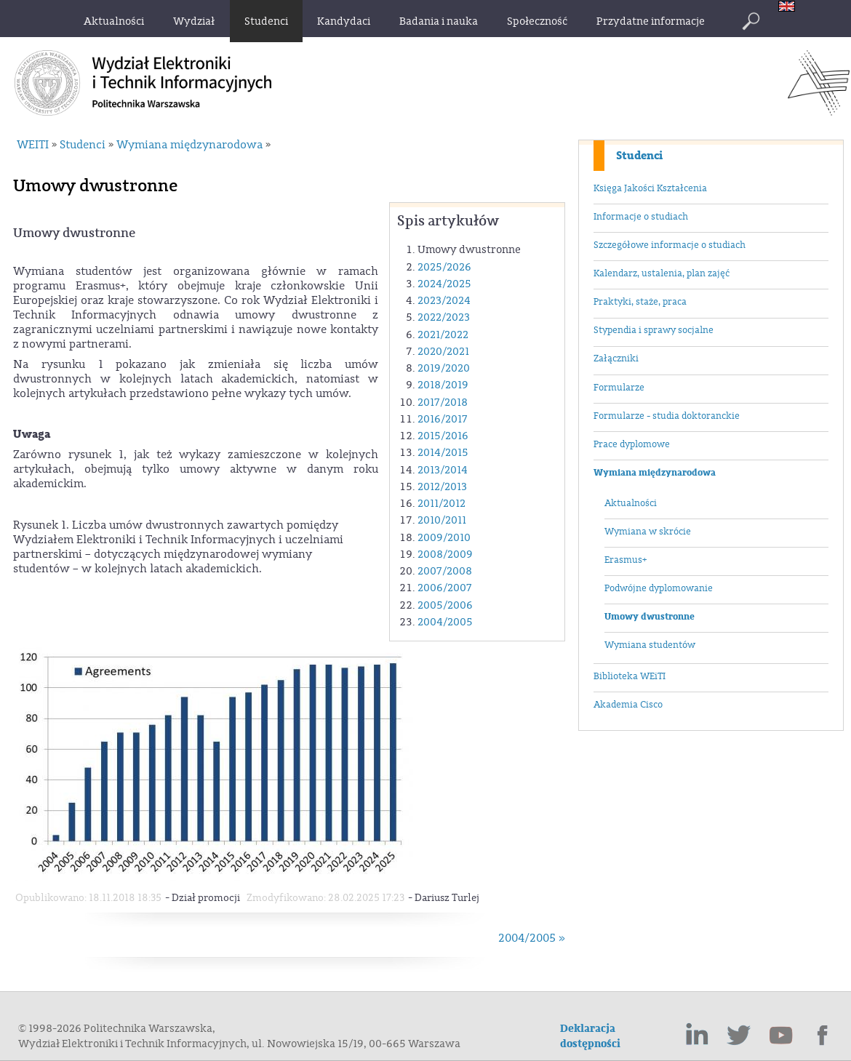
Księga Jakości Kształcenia (650, 188)
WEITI (33, 144)
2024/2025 (444, 284)
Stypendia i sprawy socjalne (654, 330)
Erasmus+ (625, 560)
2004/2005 (445, 622)
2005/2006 (445, 605)
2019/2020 (443, 368)
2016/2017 (442, 419)
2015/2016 (442, 436)
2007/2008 (444, 571)
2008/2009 (445, 554)
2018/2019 (442, 385)
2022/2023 (443, 317)
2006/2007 (444, 588)
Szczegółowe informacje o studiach (670, 245)
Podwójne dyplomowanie (658, 588)
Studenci (639, 156)
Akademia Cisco (628, 704)
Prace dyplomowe (632, 444)
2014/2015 (442, 453)
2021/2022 (442, 335)
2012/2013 (442, 487)
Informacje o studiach (641, 217)
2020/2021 (443, 352)
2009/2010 (444, 538)
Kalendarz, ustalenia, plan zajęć (662, 273)
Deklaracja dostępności (590, 1036)
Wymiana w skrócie (647, 531)
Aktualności (630, 503)
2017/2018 (442, 402)
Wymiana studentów (649, 645)
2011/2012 (441, 504)
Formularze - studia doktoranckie (667, 416)
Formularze (619, 387)
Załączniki (616, 358)
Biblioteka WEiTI (630, 676)
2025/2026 (444, 267)
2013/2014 (442, 470)
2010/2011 (441, 520)
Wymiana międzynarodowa (655, 472)
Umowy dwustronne (649, 616)
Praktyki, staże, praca (640, 302)
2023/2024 (444, 301)
